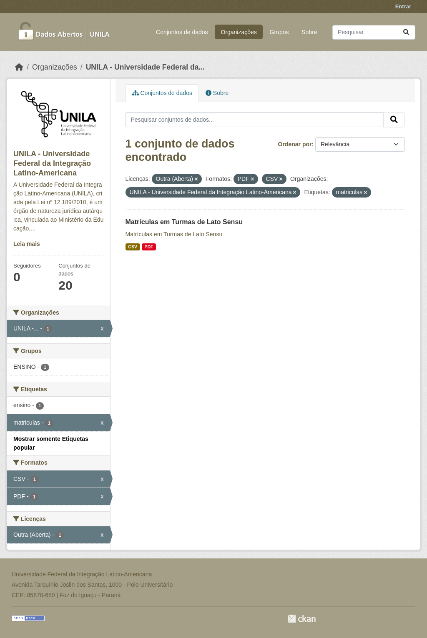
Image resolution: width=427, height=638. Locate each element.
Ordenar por (295, 144)
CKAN (301, 618)
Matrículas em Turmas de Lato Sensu (184, 221)
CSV (132, 246)
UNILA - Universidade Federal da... (145, 67)
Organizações (238, 32)
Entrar (403, 6)
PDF (148, 246)
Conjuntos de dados (182, 32)
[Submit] (406, 32)
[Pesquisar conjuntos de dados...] (373, 32)
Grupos (279, 32)
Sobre (309, 32)
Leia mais (26, 243)
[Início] (19, 67)
